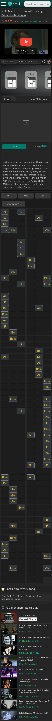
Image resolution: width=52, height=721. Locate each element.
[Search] (47, 4)
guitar (6, 99)
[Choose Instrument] (13, 99)
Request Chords (27, 619)
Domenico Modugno (13, 15)
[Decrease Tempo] (3, 62)
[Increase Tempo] (15, 62)
